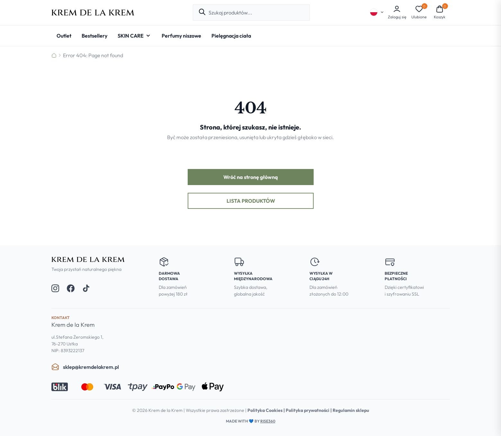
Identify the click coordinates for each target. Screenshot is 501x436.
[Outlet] (64, 36)
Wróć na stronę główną (250, 177)
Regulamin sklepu (351, 410)
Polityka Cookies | (266, 410)
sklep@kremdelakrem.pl (85, 367)
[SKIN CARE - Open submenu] (134, 36)
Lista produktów (250, 201)
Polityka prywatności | (309, 410)
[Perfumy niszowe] (181, 36)
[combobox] (256, 12)
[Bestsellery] (94, 36)
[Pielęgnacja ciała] (231, 36)
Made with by (250, 421)
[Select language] (377, 12)
